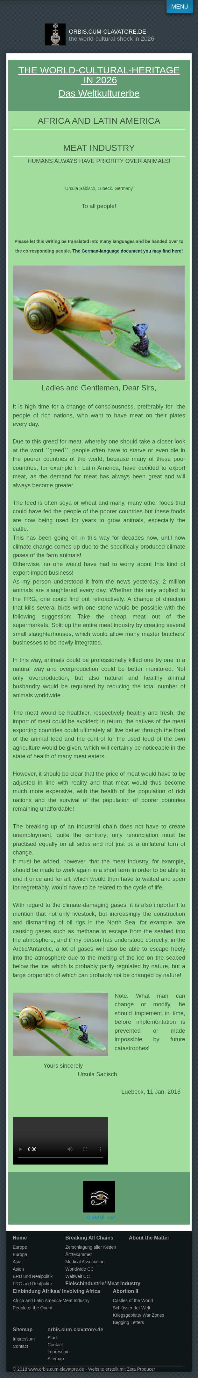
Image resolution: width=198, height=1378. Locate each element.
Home (20, 1237)
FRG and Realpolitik (33, 1283)
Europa (20, 1254)
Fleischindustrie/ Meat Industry (102, 1283)
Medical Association (84, 1261)
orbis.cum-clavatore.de (107, 32)
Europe (20, 1247)
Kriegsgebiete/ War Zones (138, 1315)
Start (52, 1337)
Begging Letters (128, 1322)
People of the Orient (33, 1307)
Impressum (24, 1338)
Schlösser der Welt (131, 1307)
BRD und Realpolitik (33, 1276)
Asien (18, 1269)
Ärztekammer (78, 1254)
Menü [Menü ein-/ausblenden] (179, 6)
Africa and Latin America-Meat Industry (51, 1300)
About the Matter (149, 1237)
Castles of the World (133, 1300)
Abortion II (125, 1291)
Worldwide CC (79, 1269)
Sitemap (22, 1329)
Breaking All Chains (89, 1237)
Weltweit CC (77, 1276)
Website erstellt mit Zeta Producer (121, 1369)
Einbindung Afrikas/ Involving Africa (56, 1291)
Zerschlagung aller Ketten (90, 1247)
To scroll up (99, 1200)
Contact (20, 1346)
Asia (17, 1261)
